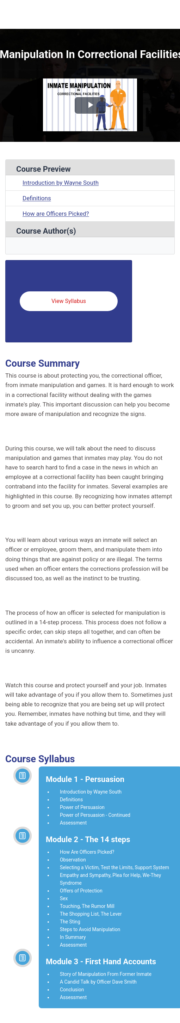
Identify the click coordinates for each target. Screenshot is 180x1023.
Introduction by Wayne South (61, 182)
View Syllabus (68, 301)
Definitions (37, 198)
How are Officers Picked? (56, 213)
